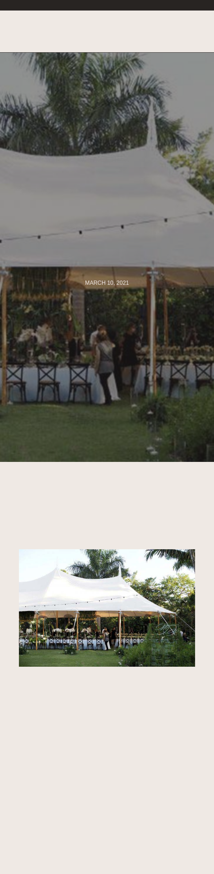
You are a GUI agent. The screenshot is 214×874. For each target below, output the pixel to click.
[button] (193, 32)
